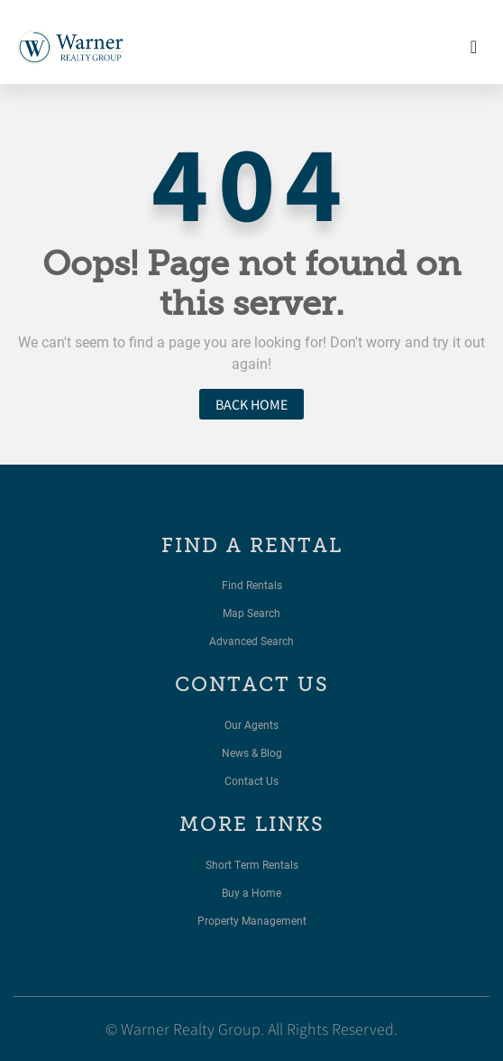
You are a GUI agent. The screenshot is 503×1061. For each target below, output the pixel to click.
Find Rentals (252, 584)
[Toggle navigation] (474, 46)
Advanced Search (251, 640)
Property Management (251, 920)
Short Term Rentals (252, 864)
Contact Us (251, 780)
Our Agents (251, 724)
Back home (251, 404)
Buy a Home (251, 892)
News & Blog (252, 752)
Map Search (251, 612)
